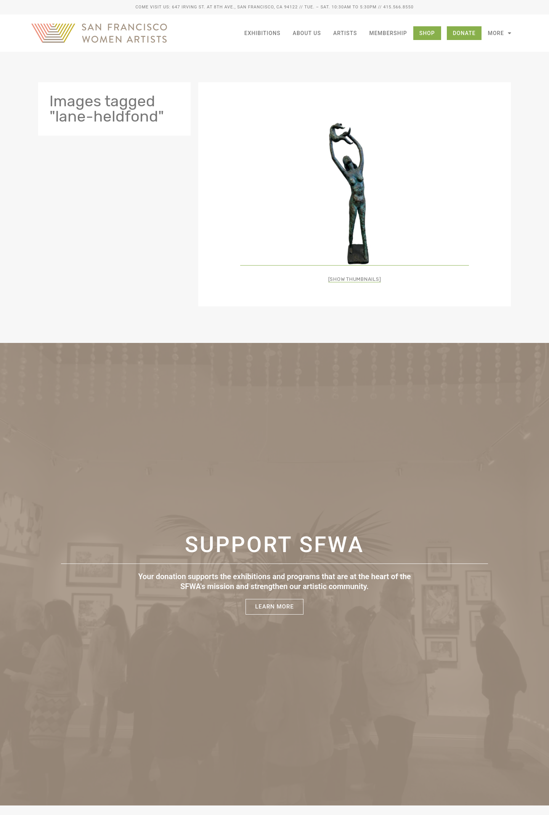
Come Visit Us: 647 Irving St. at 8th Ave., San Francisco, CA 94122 (216, 7)
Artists (345, 33)
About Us (307, 33)
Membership (388, 33)
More (500, 33)
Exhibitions (262, 33)
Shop (427, 33)
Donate (464, 33)
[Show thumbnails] (354, 279)
